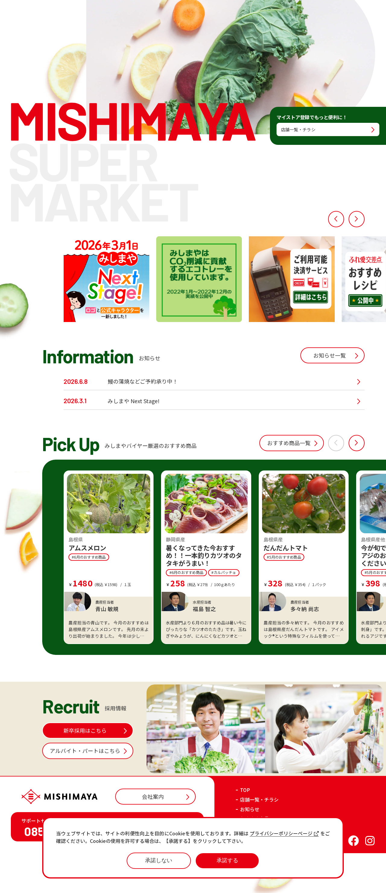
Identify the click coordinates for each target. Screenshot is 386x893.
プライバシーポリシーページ (284, 833)
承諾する (227, 860)
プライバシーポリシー (292, 883)
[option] (106, 319)
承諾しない (158, 860)
